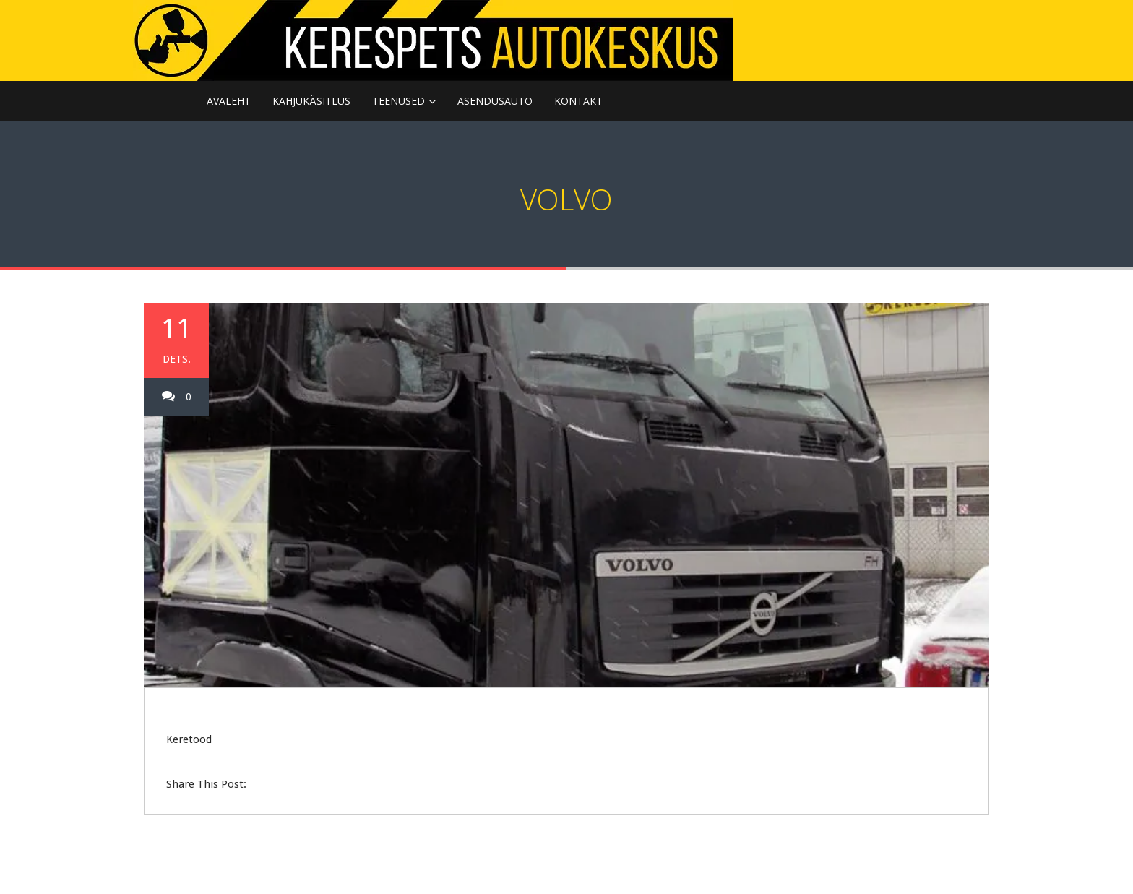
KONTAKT (578, 101)
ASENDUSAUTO (495, 101)
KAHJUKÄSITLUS (311, 101)
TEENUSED (398, 101)
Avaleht (229, 101)
